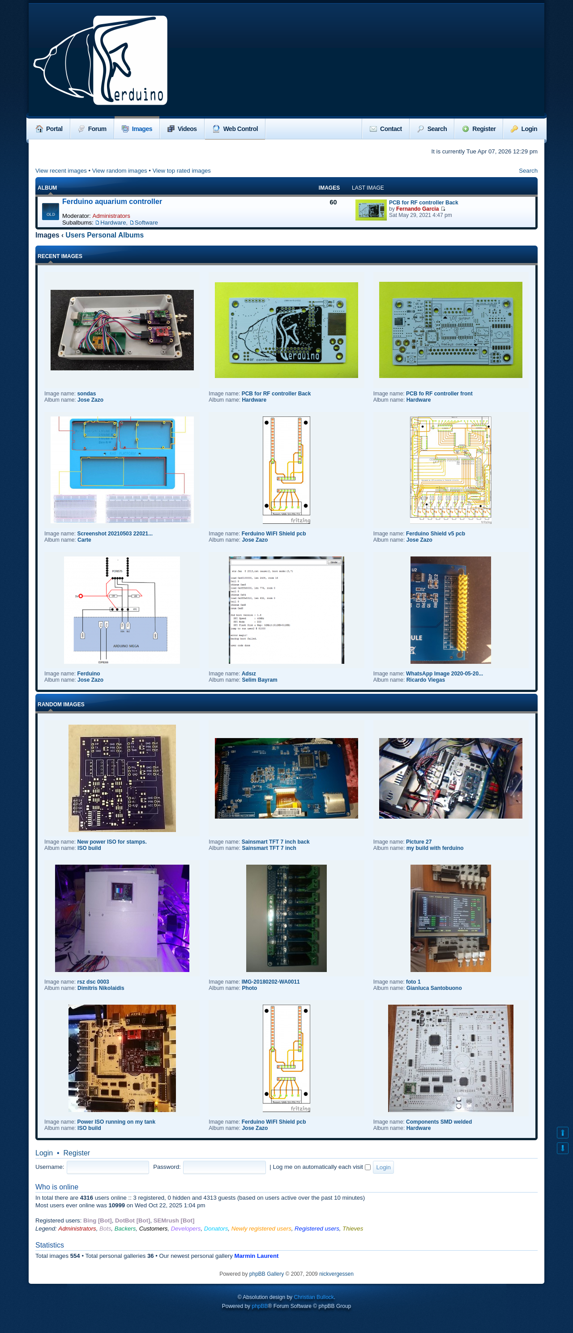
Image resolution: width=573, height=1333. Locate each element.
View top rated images (182, 170)
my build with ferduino (435, 848)
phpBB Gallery (266, 1274)
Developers (186, 1228)
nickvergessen (336, 1274)
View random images (119, 170)
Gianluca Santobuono (434, 988)
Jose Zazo (90, 400)
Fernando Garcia (417, 209)
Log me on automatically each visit (321, 1166)
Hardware (113, 222)
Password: (167, 1166)
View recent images (61, 170)
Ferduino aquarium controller (112, 201)
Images (137, 128)
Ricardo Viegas (425, 680)
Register (479, 128)
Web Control (235, 129)
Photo (249, 988)
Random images (61, 704)
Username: (49, 1166)
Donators (216, 1228)
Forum (92, 128)
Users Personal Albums (105, 235)
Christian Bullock (314, 1297)
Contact (386, 128)
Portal (49, 128)
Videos (182, 128)
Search (432, 128)
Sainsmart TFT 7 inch (269, 848)
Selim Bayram (259, 680)
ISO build (89, 848)
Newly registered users (261, 1228)
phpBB (260, 1306)
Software (146, 222)
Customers (153, 1228)
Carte (84, 540)
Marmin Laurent (256, 1255)
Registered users (317, 1228)
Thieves (352, 1228)
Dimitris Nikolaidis (100, 988)
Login (524, 128)
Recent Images (60, 256)
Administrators (111, 215)
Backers (125, 1228)
